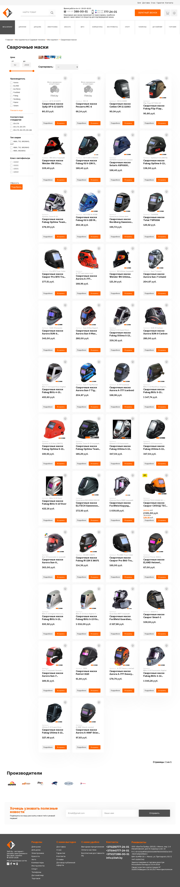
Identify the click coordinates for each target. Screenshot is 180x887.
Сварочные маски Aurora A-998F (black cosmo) (88, 731)
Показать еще (16, 110)
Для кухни (36, 847)
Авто (33, 859)
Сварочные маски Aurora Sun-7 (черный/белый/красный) (52, 675)
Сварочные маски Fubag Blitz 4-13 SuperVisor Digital (52, 391)
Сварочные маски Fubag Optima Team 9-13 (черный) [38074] (88, 448)
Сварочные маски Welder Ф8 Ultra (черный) (52, 162)
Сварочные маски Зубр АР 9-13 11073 (52, 105)
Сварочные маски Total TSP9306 (153, 218)
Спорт (34, 869)
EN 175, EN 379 (17, 127)
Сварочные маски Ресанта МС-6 (86, 105)
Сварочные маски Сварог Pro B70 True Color (54, 275)
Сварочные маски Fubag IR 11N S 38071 (87, 559)
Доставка (146, 3)
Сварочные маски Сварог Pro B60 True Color (121, 559)
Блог (139, 3)
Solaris (14, 106)
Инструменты (37, 866)
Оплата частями (88, 850)
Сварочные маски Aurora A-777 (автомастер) (86, 277)
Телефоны (36, 872)
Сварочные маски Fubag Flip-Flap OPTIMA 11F (153, 107)
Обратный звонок (147, 13)
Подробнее (48, 123)
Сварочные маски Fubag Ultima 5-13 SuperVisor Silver (120, 334)
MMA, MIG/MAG (17, 151)
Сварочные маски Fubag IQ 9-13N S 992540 (86, 162)
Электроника (37, 853)
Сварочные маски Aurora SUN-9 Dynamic (52, 332)
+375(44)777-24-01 (117, 850)
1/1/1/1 (14, 165)
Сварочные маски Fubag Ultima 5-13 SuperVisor (52, 731)
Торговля (35, 878)
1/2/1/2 (14, 172)
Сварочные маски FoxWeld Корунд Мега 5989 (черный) (121, 504)
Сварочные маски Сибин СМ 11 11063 (120, 105)
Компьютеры (37, 862)
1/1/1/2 (14, 162)
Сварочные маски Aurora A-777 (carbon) (122, 389)
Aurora (14, 83)
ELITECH (15, 89)
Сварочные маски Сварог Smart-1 (153, 616)
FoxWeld (15, 92)
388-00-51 (81, 11)
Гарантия (160, 3)
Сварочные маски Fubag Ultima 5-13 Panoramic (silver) (120, 448)
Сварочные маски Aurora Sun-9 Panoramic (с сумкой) (54, 561)
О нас (153, 3)
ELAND (14, 86)
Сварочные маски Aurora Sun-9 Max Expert (86, 332)
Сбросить (14, 183)
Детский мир (37, 875)
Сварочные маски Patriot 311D (86, 672)
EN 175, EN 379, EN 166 (21, 130)
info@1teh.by (114, 857)
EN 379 (14, 124)
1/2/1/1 (14, 169)
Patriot (14, 102)
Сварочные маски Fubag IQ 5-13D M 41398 (86, 219)
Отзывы (60, 859)
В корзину (61, 123)
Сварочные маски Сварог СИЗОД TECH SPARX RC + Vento (155, 504)
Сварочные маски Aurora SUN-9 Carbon (155, 332)
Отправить (154, 813)
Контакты (169, 3)
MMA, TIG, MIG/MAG (19, 147)
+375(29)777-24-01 (117, 846)
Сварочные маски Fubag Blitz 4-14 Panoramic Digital (153, 675)
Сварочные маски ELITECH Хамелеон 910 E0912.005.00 (87, 504)
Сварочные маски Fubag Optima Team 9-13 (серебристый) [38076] (53, 221)
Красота (35, 856)
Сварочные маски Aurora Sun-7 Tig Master (86, 389)
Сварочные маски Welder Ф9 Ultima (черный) (120, 275)
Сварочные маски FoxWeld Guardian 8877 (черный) (120, 618)
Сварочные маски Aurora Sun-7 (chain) (154, 275)
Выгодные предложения (92, 847)
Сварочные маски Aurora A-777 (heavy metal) (121, 673)
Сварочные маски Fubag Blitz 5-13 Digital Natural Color (54, 618)
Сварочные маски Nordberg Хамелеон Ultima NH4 (121, 221)
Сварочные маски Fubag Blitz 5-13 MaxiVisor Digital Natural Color (153, 391)
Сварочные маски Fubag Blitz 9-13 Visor (54, 502)
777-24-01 (110, 11)
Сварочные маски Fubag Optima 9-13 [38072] (154, 162)
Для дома (35, 850)
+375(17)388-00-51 (117, 854)
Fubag (14, 96)
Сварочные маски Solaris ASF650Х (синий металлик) (120, 164)
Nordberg (15, 99)
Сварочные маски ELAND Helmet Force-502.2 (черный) (153, 561)
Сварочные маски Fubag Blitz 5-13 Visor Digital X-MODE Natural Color (88, 618)
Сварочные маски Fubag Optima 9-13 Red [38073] (52, 448)
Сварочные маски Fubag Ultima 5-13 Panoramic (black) (153, 448)
